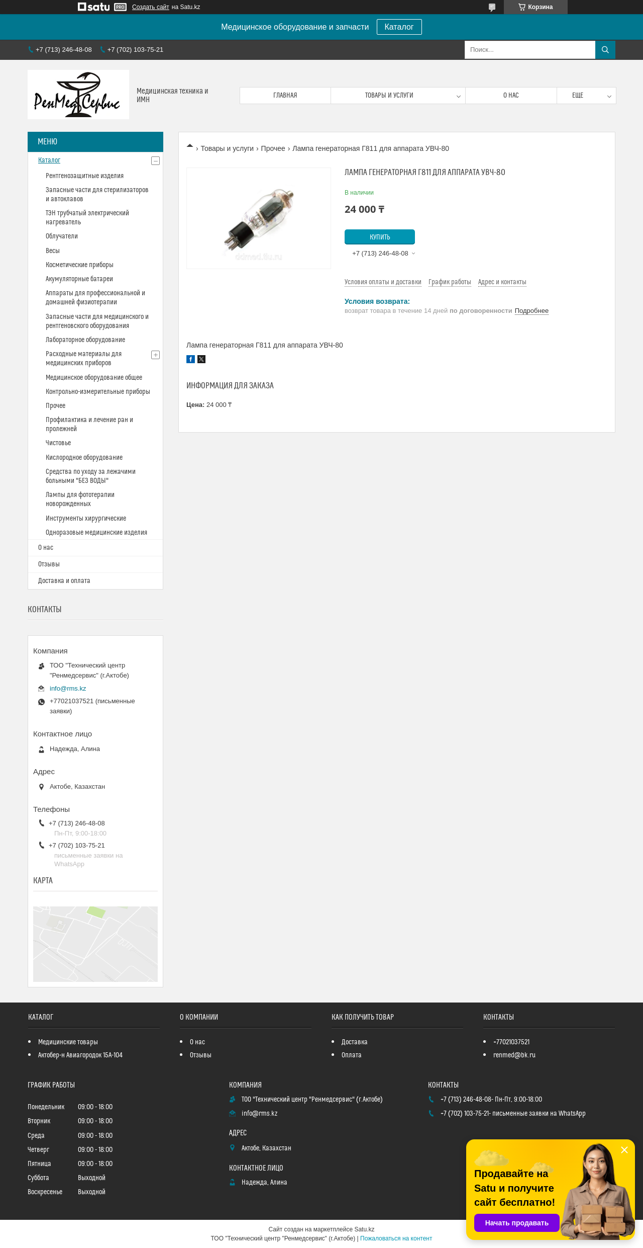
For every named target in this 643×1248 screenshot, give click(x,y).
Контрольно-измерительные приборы (98, 392)
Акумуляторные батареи (79, 279)
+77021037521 (511, 1042)
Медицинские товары (68, 1042)
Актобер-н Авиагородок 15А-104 (80, 1055)
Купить (380, 237)
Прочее (273, 148)
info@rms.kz (68, 688)
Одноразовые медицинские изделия (96, 533)
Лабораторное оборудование (85, 340)
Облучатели (62, 236)
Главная (285, 96)
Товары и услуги (389, 96)
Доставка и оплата (64, 581)
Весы (53, 251)
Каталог (399, 27)
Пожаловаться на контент (396, 1238)
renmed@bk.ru (514, 1055)
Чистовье (58, 443)
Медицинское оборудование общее (94, 378)
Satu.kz (364, 1229)
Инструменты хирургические (86, 519)
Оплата (352, 1055)
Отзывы (49, 564)
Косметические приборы (80, 265)
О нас (511, 96)
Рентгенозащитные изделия (85, 176)
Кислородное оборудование (84, 458)
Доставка (355, 1042)
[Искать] (605, 50)
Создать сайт (150, 7)
